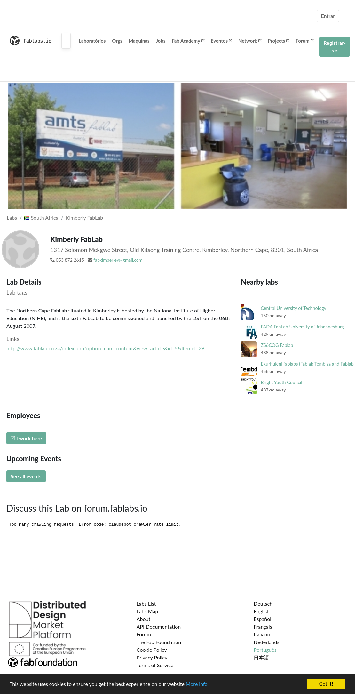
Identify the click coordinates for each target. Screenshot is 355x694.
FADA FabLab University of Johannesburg (302, 326)
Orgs (117, 41)
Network (249, 41)
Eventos (221, 41)
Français (263, 627)
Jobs (160, 41)
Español (262, 619)
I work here (26, 438)
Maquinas (139, 41)
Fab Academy (188, 41)
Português (265, 650)
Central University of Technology (293, 308)
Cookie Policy (152, 650)
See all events (26, 476)
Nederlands (266, 642)
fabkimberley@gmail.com (117, 259)
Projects (278, 41)
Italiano (262, 634)
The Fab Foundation (159, 642)
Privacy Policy (152, 657)
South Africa (41, 217)
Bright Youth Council (281, 382)
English (262, 611)
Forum (304, 41)
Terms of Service (155, 665)
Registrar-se (334, 46)
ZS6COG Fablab (277, 345)
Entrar (328, 16)
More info (197, 684)
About (144, 619)
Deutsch (263, 604)
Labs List (146, 604)
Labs (12, 217)
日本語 (261, 657)
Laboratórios (92, 41)
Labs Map (147, 611)
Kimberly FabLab (84, 217)
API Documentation (159, 627)
